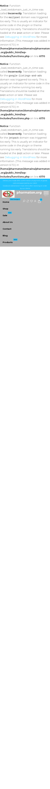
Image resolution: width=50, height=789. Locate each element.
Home (11, 201)
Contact (7, 229)
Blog (5, 235)
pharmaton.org (29, 192)
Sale (7, 214)
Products (10, 241)
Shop (5, 208)
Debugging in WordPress (20, 36)
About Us (8, 222)
